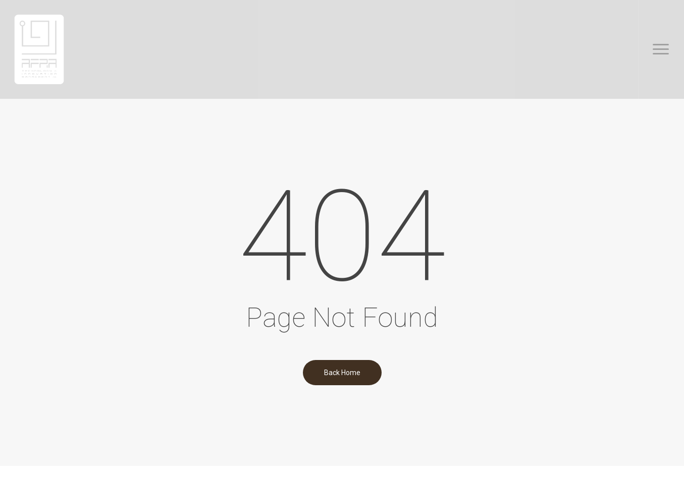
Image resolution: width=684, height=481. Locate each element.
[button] (661, 49)
